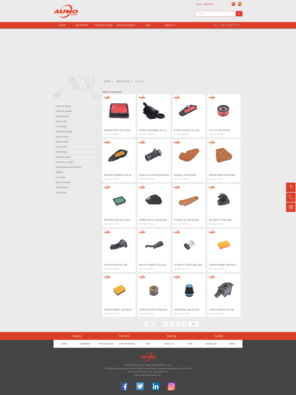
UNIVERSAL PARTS (77, 132)
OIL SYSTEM (77, 147)
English (233, 4)
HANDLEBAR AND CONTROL (77, 167)
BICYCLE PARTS (63, 182)
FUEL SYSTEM (77, 137)
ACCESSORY (77, 126)
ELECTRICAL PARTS (77, 162)
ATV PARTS (60, 177)
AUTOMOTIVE (62, 187)
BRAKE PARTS (77, 142)
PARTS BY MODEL (104, 25)
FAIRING (77, 172)
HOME (107, 81)
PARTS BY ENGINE (126, 25)
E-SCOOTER (61, 193)
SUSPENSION (77, 152)
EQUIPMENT (82, 25)
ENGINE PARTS (77, 116)
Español (240, 4)
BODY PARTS (123, 81)
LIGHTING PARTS (77, 157)
